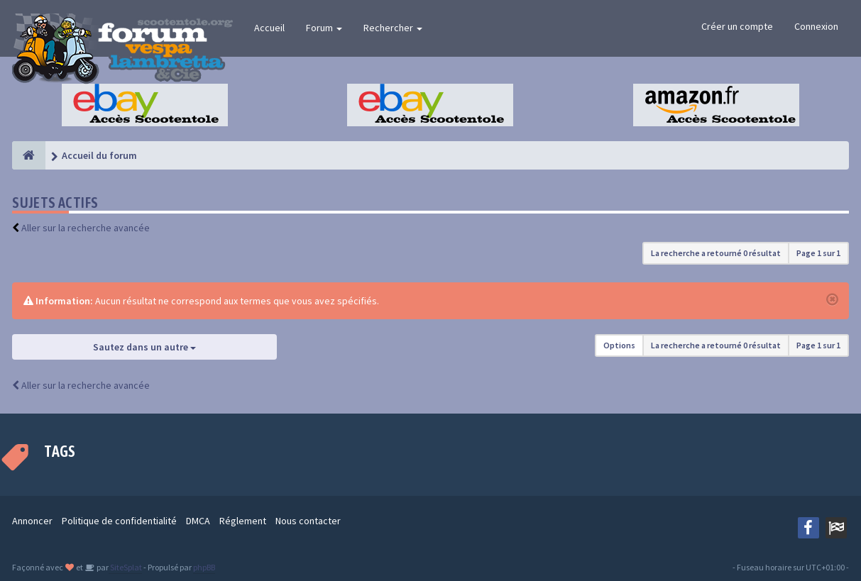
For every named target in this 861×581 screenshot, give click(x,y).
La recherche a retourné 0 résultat (716, 253)
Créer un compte (737, 26)
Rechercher (392, 27)
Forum (324, 27)
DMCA (198, 520)
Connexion (816, 26)
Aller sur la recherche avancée (85, 227)
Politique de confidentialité (119, 520)
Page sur (818, 253)
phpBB (204, 567)
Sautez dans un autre (144, 347)
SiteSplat (125, 567)
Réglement (242, 520)
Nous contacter (308, 520)
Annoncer (32, 520)
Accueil (269, 27)
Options (619, 345)
